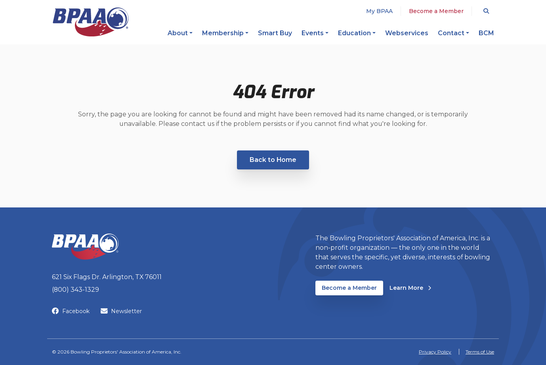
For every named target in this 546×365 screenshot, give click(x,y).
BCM (486, 33)
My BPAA (379, 11)
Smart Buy (275, 33)
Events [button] (313, 33)
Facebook (71, 311)
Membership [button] (223, 33)
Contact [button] (451, 33)
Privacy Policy (435, 352)
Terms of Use (480, 352)
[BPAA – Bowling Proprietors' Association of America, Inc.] (90, 22)
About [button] (178, 33)
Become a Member (436, 11)
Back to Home (273, 159)
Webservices (406, 33)
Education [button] (354, 33)
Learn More (410, 287)
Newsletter (121, 311)
